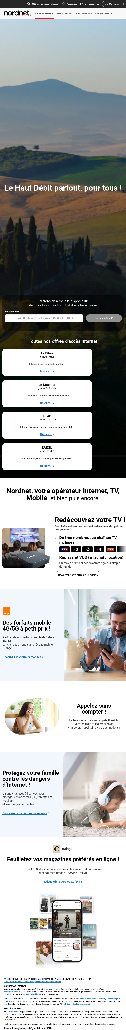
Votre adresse (12, 311)
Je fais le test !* (104, 318)
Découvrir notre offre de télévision (78, 486)
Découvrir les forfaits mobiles (22, 568)
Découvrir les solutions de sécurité (24, 724)
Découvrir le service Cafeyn (62, 793)
